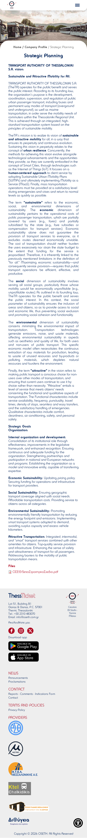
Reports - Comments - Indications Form (31, 694)
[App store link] (23, 657)
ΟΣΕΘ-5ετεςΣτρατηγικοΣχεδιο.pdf (35, 572)
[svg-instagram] (21, 631)
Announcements (18, 678)
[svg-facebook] (11, 631)
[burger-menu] (77, 5)
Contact (13, 697)
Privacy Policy (16, 710)
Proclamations (17, 681)
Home (17, 47)
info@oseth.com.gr (27, 617)
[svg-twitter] (30, 631)
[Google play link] (23, 646)
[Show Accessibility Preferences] (78, 823)
